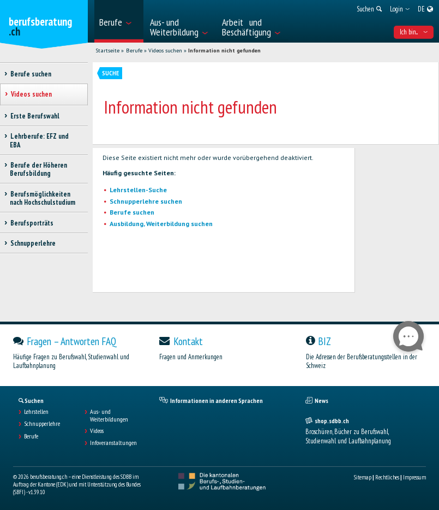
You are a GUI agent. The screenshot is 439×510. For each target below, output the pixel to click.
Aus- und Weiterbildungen (109, 415)
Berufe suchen (132, 212)
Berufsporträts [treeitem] (31, 223)
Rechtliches (387, 477)
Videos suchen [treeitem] (31, 94)
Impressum (414, 477)
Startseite (107, 50)
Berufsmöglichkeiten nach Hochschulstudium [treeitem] (42, 198)
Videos (97, 431)
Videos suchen (165, 50)
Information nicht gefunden (224, 50)
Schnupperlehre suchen (146, 201)
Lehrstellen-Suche (138, 190)
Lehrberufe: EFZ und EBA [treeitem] (39, 140)
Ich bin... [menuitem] (414, 32)
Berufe (134, 50)
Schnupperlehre (42, 424)
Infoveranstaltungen (113, 443)
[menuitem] (118, 21)
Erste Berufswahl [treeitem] (34, 116)
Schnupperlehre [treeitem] (33, 243)
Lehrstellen (36, 412)
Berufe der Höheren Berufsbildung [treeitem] (38, 169)
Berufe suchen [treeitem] (30, 74)
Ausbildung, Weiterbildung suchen (161, 224)
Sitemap (362, 477)
